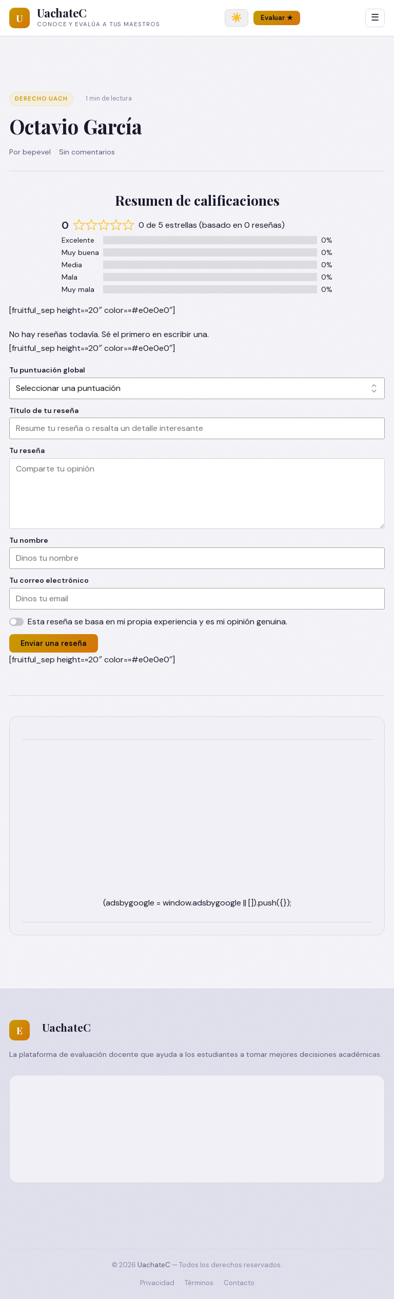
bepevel (37, 151)
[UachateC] (19, 18)
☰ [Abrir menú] (375, 17)
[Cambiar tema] (236, 18)
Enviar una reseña (54, 643)
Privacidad (157, 1282)
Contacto (239, 1282)
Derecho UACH (41, 99)
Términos (199, 1282)
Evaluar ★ (277, 17)
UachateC (62, 13)
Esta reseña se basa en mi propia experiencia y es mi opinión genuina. (157, 621)
